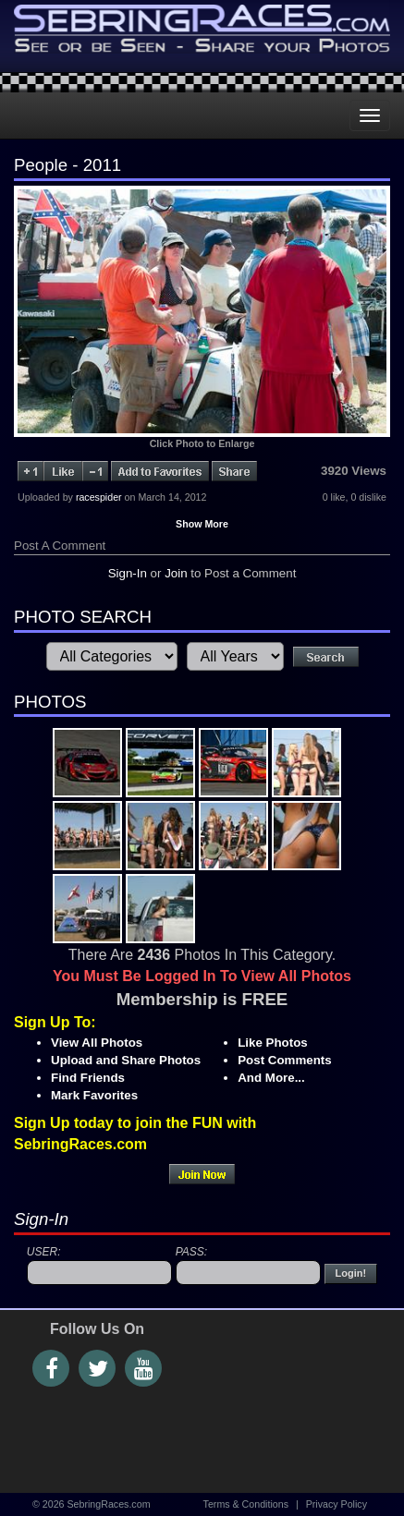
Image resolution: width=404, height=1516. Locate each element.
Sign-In (127, 573)
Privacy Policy (336, 1504)
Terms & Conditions (245, 1504)
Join (176, 573)
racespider (99, 497)
